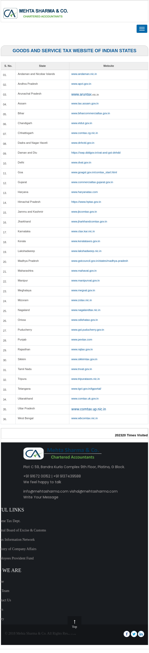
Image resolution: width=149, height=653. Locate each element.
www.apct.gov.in (81, 83)
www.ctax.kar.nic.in (83, 231)
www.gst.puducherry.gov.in (87, 329)
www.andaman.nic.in (84, 73)
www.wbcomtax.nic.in (84, 418)
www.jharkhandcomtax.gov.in (89, 221)
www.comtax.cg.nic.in (84, 132)
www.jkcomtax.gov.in (84, 211)
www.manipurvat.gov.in (85, 280)
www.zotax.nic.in (81, 300)
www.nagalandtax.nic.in (85, 309)
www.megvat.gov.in (83, 290)
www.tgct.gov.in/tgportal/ (86, 388)
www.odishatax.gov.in (84, 319)
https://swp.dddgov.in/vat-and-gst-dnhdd (96, 152)
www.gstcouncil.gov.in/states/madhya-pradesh (99, 260)
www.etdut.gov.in (81, 123)
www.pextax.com (81, 339)
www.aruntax (81, 94)
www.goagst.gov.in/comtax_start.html (94, 172)
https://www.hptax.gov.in (86, 201)
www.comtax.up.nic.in (88, 409)
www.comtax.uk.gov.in (85, 398)
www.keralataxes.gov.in (85, 241)
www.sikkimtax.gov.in (84, 359)
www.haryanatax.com (84, 191)
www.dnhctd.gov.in (82, 142)
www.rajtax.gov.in (82, 349)
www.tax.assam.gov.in (85, 103)
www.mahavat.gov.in (84, 270)
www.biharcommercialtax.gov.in (90, 113)
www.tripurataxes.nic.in (85, 378)
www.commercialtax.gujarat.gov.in (92, 182)
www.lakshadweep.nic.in (86, 250)
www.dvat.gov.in (81, 162)
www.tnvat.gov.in (81, 369)
